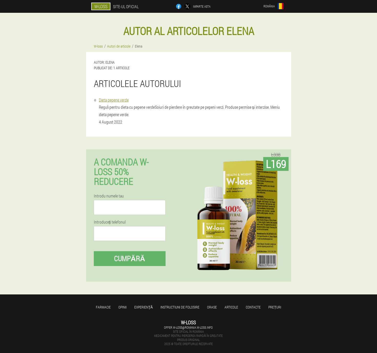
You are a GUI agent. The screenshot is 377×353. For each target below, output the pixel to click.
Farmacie (103, 307)
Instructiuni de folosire (179, 307)
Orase (212, 307)
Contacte (253, 307)
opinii (122, 307)
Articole (231, 307)
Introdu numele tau (109, 196)
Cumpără (129, 258)
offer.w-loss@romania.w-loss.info (188, 327)
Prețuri (274, 307)
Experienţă (143, 307)
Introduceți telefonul (110, 222)
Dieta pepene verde (114, 100)
